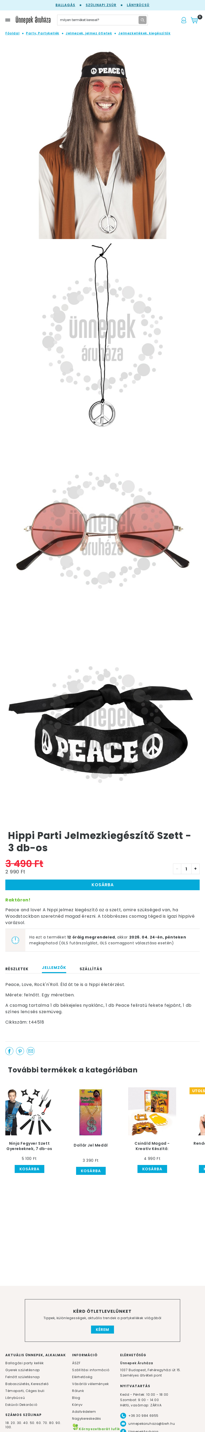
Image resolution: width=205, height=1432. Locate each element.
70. (46, 1423)
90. (58, 1423)
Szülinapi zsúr (101, 5)
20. (13, 1423)
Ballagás (65, 5)
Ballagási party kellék (24, 1363)
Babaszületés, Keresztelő (27, 1384)
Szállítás (91, 969)
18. (7, 1423)
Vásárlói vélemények (90, 1384)
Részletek (17, 969)
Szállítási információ (90, 1370)
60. (39, 1423)
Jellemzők (54, 967)
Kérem (102, 1329)
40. (26, 1423)
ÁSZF (76, 1363)
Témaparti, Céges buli (25, 1391)
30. (19, 1423)
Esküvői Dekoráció (21, 1404)
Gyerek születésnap (22, 1370)
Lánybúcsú (138, 5)
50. (33, 1423)
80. (52, 1423)
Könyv (77, 1404)
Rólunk (78, 1391)
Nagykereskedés (86, 1418)
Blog (76, 1397)
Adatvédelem (84, 1411)
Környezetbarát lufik (96, 1429)
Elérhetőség (82, 1377)
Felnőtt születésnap (22, 1377)
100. (8, 1427)
